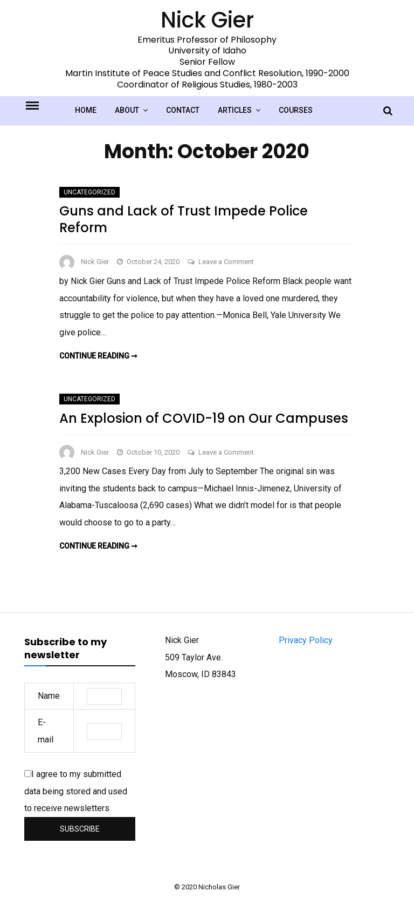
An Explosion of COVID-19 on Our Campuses (203, 418)
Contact (182, 110)
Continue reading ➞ (98, 356)
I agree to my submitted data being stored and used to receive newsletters (75, 791)
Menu (41, 104)
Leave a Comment (226, 262)
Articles (235, 110)
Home (85, 110)
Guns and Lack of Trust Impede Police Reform (183, 219)
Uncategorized (89, 192)
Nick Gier (95, 262)
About (127, 110)
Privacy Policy (306, 640)
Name (49, 696)
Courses (296, 110)
